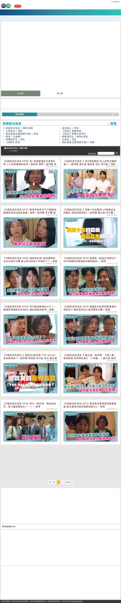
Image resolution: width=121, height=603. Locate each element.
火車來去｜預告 (14, 131)
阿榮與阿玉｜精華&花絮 (75, 136)
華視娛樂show (8, 527)
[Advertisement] (60, 463)
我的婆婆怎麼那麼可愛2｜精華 (78, 142)
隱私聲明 (79, 601)
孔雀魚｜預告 (69, 139)
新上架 (60, 93)
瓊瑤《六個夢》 (14, 136)
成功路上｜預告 (70, 128)
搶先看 (20, 93)
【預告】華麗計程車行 (74, 134)
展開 (113, 123)
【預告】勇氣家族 (71, 131)
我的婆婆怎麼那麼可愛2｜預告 (22, 134)
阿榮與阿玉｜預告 (15, 139)
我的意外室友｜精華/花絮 (19, 128)
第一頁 (52, 482)
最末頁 (69, 482)
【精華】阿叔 (13, 142)
